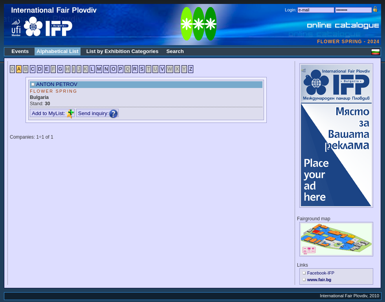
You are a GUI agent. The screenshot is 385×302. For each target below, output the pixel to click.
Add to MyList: (53, 113)
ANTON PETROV (56, 84)
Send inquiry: (98, 113)
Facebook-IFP (320, 273)
